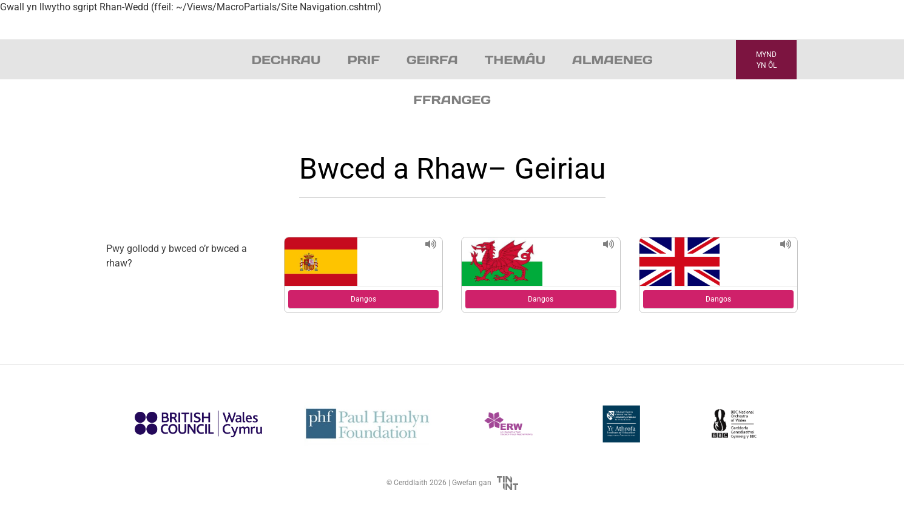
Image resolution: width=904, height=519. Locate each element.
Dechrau (286, 60)
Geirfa (432, 60)
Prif (363, 60)
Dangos (363, 299)
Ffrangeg (452, 100)
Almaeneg (612, 60)
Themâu (515, 60)
